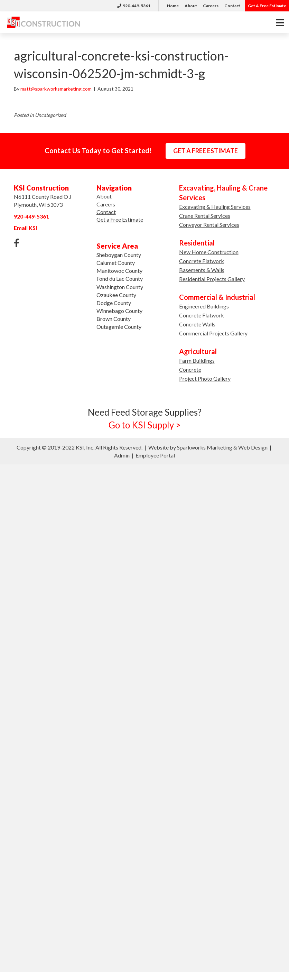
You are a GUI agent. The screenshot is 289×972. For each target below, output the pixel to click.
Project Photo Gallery (205, 378)
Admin (122, 455)
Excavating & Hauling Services (215, 206)
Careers (210, 5)
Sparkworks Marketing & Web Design (222, 447)
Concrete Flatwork (201, 261)
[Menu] (280, 22)
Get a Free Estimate (119, 219)
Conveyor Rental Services (209, 224)
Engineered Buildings (204, 306)
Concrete (190, 369)
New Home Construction (209, 252)
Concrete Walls (197, 324)
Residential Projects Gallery (212, 279)
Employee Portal (155, 455)
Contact (232, 5)
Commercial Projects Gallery (213, 333)
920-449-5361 (133, 5)
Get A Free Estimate (267, 5)
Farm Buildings (197, 360)
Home (173, 5)
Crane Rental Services (204, 215)
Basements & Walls (201, 270)
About (191, 5)
